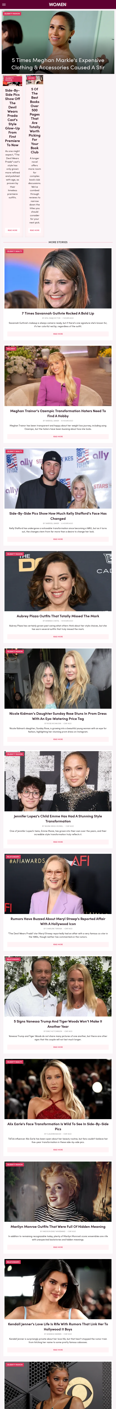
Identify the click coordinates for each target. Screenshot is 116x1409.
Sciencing (83, 1379)
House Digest (47, 1376)
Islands (70, 1376)
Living (64, 831)
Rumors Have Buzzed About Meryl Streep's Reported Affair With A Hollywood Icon (30, 452)
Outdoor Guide (53, 1379)
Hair (64, 1149)
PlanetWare (70, 1379)
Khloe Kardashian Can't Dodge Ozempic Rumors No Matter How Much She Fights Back (86, 784)
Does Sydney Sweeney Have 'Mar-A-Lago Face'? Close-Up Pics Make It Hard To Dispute (30, 1188)
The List (72, 1382)
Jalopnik (81, 1376)
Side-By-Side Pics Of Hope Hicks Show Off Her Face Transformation (29, 1029)
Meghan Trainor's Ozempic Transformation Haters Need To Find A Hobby (86, 205)
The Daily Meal (57, 1382)
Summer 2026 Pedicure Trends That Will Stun (86, 1107)
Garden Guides (90, 1373)
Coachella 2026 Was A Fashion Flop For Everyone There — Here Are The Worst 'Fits (86, 698)
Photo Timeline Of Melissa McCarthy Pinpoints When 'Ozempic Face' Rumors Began (30, 1274)
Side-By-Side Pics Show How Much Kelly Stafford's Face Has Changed (30, 286)
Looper (91, 1376)
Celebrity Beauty (13, 168)
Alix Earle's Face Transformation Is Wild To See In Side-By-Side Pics (29, 533)
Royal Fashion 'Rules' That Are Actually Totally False (30, 1107)
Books (64, 79)
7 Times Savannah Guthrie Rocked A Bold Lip (29, 202)
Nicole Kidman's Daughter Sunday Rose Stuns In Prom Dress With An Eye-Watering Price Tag (30, 369)
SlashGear (17, 1382)
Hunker (60, 1376)
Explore (49, 1373)
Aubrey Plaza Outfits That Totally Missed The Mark (86, 283)
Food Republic (72, 1373)
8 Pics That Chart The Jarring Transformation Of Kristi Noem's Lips (29, 781)
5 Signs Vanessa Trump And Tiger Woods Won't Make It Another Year (86, 452)
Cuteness (37, 1373)
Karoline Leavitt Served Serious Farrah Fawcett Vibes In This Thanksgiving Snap (29, 948)
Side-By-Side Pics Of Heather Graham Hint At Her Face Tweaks (30, 695)
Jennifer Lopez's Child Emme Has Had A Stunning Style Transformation (86, 367)
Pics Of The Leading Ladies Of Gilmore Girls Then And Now (86, 1029)
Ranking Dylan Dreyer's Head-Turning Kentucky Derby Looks (30, 867)
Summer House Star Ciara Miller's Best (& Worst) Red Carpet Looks (86, 614)
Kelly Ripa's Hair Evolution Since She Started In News (86, 1183)
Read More (29, 149)
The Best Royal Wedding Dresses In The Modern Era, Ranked (86, 948)
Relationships (12, 416)
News (64, 659)
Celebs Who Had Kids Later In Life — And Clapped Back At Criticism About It (86, 867)
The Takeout (85, 1382)
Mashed (102, 1376)
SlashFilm (96, 1379)
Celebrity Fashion (12, 14)
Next (63, 1330)
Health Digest (30, 1376)
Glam (103, 1373)
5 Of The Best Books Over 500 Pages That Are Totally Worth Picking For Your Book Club (86, 115)
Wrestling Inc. (58, 1386)
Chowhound (23, 1373)
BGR (12, 1373)
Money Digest (22, 1379)
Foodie (59, 1373)
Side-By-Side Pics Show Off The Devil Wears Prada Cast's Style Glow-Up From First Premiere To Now (29, 117)
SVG (27, 1382)
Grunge (16, 1376)
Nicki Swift (38, 1379)
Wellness (66, 168)
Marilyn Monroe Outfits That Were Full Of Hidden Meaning (86, 533)
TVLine (97, 1382)
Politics (9, 912)
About (48, 1354)
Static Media (41, 1359)
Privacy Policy (63, 1354)
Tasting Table (39, 1382)
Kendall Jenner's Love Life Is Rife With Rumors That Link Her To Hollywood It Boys (29, 614)
